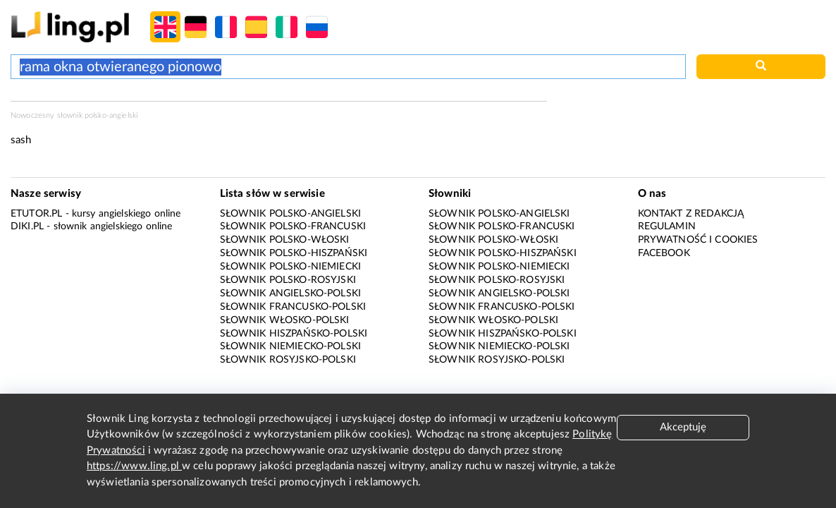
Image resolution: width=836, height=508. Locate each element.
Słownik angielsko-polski (291, 293)
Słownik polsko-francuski (293, 226)
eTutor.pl (36, 214)
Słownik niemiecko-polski (291, 346)
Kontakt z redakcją (691, 214)
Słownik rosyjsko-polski (288, 360)
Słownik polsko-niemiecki (291, 267)
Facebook (664, 253)
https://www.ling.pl (134, 466)
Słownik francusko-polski (293, 307)
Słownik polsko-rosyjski (288, 280)
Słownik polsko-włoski (285, 240)
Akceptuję (683, 427)
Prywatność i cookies (698, 240)
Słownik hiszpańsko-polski (294, 334)
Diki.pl (27, 226)
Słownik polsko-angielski (291, 214)
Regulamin (667, 226)
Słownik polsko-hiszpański (294, 253)
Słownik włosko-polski (285, 320)
